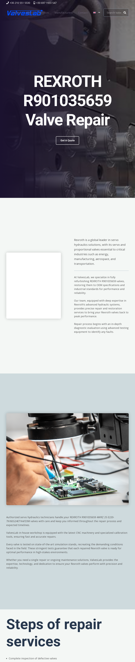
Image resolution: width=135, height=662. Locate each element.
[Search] (125, 12)
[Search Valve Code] (116, 13)
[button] (97, 12)
